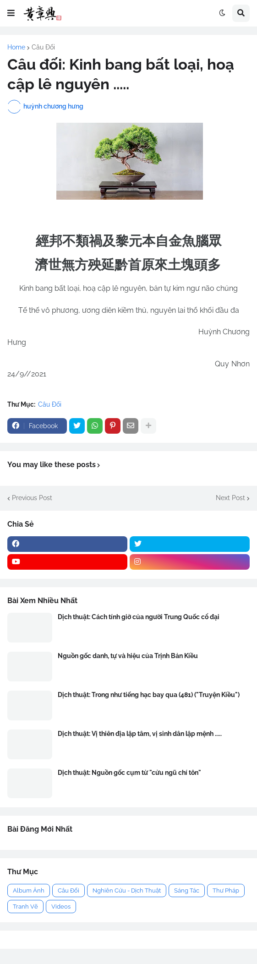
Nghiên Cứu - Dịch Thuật (127, 890)
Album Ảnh (28, 890)
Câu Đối (43, 47)
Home (16, 47)
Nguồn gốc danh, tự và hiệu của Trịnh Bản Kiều (128, 655)
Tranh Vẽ (25, 906)
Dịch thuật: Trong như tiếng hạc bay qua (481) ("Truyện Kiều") (149, 694)
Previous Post (32, 497)
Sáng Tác (186, 890)
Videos (61, 906)
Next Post (230, 497)
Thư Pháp (226, 890)
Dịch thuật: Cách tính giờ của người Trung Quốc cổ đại (138, 617)
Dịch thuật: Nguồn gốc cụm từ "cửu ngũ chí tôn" (129, 772)
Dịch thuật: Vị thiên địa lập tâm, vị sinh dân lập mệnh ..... (140, 733)
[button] (11, 13)
